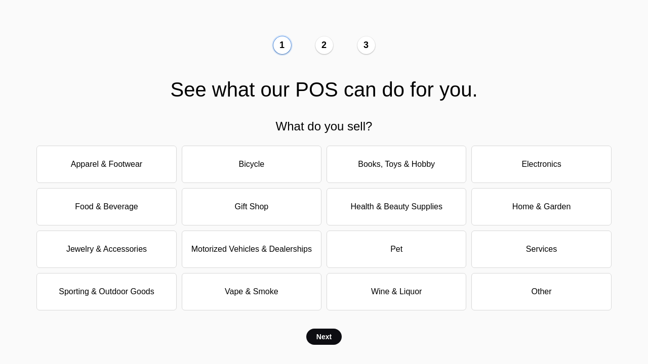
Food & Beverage (106, 206)
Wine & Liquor (396, 291)
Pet (396, 249)
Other (542, 291)
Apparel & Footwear (106, 164)
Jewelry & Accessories (106, 249)
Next (324, 337)
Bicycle (251, 164)
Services (541, 249)
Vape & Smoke (251, 291)
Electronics (541, 164)
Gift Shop (251, 206)
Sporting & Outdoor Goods (106, 291)
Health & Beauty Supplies (396, 206)
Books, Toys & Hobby (396, 164)
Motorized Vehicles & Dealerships (251, 249)
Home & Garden (541, 206)
